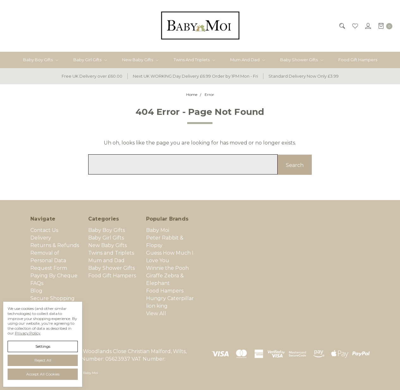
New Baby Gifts (140, 59)
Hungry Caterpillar (170, 298)
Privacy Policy (27, 333)
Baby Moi (157, 230)
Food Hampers (164, 290)
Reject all (42, 360)
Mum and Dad (247, 59)
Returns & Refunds (54, 245)
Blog (36, 290)
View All (156, 313)
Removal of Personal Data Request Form (48, 260)
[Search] (342, 26)
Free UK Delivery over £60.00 (92, 76)
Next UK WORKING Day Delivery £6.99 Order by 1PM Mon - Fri (195, 76)
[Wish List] (354, 26)
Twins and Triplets (194, 59)
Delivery (40, 237)
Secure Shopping (52, 298)
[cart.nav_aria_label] (383, 26)
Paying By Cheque (53, 275)
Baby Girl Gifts (90, 59)
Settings (42, 346)
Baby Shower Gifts (301, 59)
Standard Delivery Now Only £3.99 (303, 76)
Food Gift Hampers (357, 59)
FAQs (36, 283)
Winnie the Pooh (167, 268)
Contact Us (44, 230)
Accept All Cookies (42, 374)
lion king (157, 306)
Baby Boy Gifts (40, 59)
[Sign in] (367, 26)
